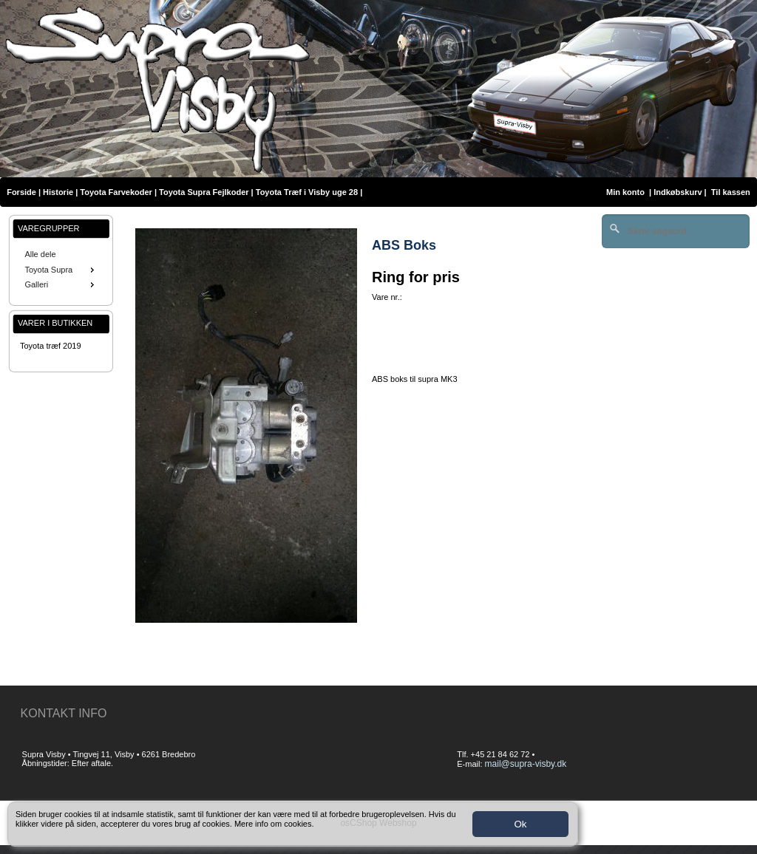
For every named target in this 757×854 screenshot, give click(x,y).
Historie (58, 192)
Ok (520, 824)
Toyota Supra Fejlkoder (203, 192)
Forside (21, 192)
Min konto (625, 192)
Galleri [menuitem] (60, 284)
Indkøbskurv (678, 192)
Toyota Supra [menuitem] (60, 270)
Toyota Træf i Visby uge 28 (307, 192)
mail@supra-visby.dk (526, 764)
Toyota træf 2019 (50, 345)
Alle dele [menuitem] (39, 254)
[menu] (61, 269)
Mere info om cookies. (274, 823)
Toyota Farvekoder (116, 192)
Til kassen (732, 192)
